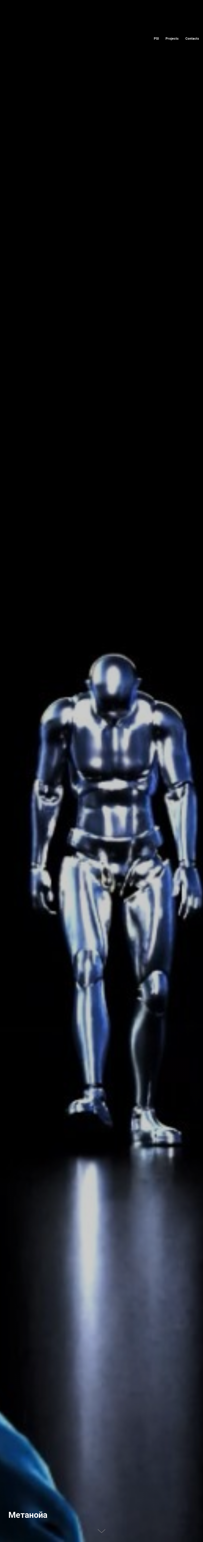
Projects (172, 38)
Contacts (192, 38)
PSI (156, 38)
